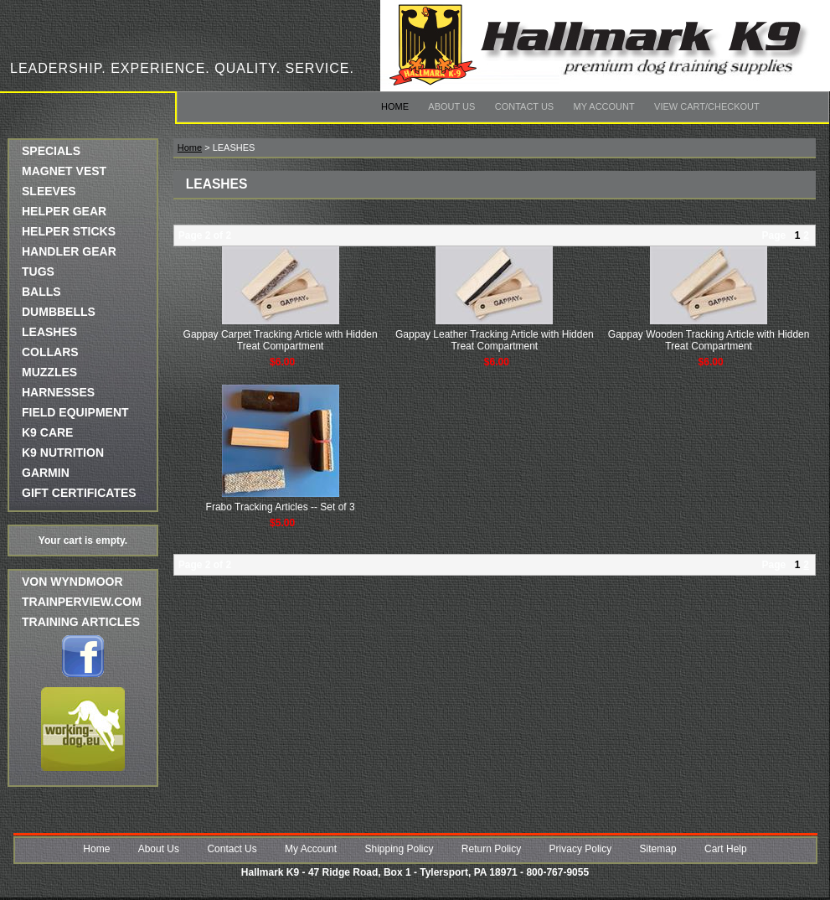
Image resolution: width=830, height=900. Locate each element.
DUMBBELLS (58, 311)
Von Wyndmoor (72, 581)
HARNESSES (58, 392)
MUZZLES (49, 372)
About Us (451, 106)
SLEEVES (49, 191)
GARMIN (46, 472)
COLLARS (50, 352)
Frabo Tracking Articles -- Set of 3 (280, 507)
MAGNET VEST (64, 171)
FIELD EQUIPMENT (75, 412)
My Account (604, 106)
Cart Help (725, 849)
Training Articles (81, 621)
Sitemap (658, 849)
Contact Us (524, 106)
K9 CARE (47, 432)
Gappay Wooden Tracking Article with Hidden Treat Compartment (709, 340)
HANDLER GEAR (69, 251)
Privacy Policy (580, 849)
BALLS (41, 291)
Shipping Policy (398, 849)
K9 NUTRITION (63, 452)
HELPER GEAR (64, 211)
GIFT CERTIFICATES (79, 492)
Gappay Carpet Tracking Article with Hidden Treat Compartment (280, 340)
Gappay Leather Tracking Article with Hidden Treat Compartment (494, 340)
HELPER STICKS (69, 231)
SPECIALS (51, 151)
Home (395, 106)
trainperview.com (82, 601)
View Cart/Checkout (707, 106)
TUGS (38, 271)
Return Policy (491, 849)
